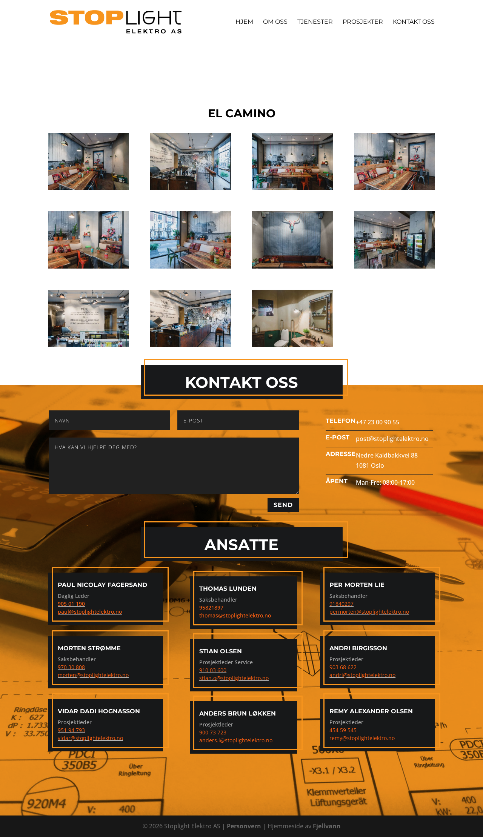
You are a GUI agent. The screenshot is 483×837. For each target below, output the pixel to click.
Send (283, 504)
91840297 (341, 603)
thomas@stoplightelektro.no (235, 615)
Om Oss (275, 22)
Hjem (244, 22)
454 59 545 (343, 730)
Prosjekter (363, 22)
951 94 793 (71, 730)
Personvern (244, 826)
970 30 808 (71, 667)
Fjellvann (327, 826)
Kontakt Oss (414, 22)
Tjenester (315, 22)
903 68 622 (343, 667)
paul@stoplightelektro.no (90, 611)
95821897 (211, 607)
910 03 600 (212, 670)
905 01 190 (71, 603)
